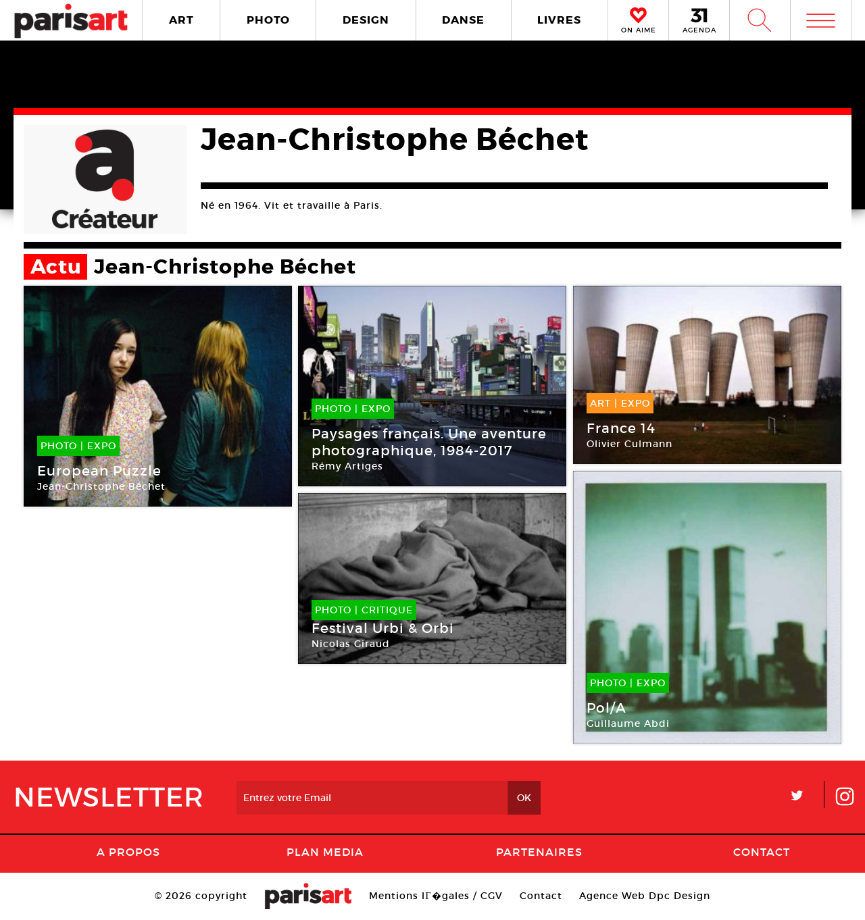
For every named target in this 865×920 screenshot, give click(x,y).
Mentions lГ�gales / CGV (435, 896)
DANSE (463, 20)
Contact (761, 852)
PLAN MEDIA (325, 852)
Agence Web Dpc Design (644, 896)
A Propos (128, 852)
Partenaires (539, 852)
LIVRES (559, 20)
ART (181, 20)
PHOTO (268, 20)
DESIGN (366, 20)
